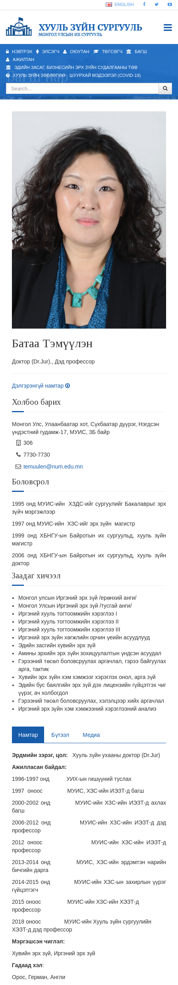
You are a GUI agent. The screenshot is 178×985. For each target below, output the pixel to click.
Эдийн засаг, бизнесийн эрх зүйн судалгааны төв (71, 67)
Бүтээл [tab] (60, 735)
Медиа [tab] (91, 735)
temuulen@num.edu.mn (53, 466)
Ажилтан (20, 59)
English (120, 4)
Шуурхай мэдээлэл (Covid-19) (105, 75)
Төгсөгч (107, 51)
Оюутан (76, 51)
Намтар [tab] (28, 735)
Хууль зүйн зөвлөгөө (36, 75)
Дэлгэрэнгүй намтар (41, 386)
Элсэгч (47, 51)
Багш (136, 51)
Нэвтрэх (19, 51)
